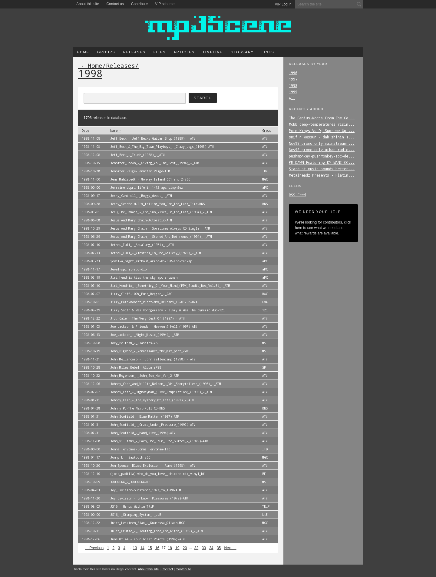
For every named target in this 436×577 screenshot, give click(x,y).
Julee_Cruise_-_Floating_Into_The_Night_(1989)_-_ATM (156, 531)
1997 (293, 79)
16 (157, 548)
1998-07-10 (91, 245)
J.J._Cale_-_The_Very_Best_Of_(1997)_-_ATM (147, 318)
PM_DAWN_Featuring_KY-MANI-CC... (322, 162)
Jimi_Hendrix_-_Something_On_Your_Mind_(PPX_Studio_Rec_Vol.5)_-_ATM (170, 286)
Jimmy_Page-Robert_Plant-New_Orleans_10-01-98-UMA (153, 302)
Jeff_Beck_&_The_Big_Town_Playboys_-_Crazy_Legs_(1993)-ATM (162, 146)
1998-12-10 (91, 474)
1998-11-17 (91, 269)
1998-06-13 (91, 335)
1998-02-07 (91, 392)
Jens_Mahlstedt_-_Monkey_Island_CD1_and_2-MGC (150, 179)
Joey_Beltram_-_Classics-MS (133, 343)
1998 (293, 85)
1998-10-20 (91, 465)
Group (266, 130)
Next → (230, 548)
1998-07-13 (91, 253)
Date (85, 130)
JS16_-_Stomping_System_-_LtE (135, 514)
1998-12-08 (91, 155)
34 (211, 548)
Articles (184, 52)
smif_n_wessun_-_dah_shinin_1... (322, 136)
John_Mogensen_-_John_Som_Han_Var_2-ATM (144, 375)
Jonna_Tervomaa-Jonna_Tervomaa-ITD (140, 449)
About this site (87, 4)
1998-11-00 (91, 179)
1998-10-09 (91, 482)
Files (160, 52)
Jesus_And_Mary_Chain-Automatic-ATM (141, 220)
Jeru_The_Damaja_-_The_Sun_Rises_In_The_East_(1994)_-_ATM (161, 212)
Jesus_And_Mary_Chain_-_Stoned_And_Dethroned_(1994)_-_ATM (161, 236)
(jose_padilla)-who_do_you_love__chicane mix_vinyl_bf (157, 474)
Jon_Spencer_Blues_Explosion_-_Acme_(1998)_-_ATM (153, 465)
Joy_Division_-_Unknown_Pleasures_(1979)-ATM (149, 498)
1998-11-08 (91, 138)
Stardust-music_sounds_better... (322, 168)
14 (142, 548)
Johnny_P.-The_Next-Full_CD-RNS (137, 408)
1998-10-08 (91, 343)
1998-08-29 (91, 310)
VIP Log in (283, 4)
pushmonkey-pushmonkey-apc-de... (322, 156)
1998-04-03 (91, 490)
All (292, 98)
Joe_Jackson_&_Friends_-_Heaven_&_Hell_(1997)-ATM (153, 326)
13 (135, 548)
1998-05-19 (91, 277)
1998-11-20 (91, 498)
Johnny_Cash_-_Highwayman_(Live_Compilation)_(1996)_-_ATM (161, 392)
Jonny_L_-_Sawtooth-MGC (130, 457)
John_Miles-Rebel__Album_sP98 (135, 367)
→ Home (90, 65)
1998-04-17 (91, 457)
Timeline (213, 52)
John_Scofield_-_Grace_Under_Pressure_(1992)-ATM (153, 425)
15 (150, 548)
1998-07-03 (91, 326)
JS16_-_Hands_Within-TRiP (132, 506)
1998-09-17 (91, 196)
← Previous (94, 548)
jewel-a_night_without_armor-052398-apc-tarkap (151, 261)
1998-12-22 (91, 318)
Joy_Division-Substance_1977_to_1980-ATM (145, 490)
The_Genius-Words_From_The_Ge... (322, 117)
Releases (134, 52)
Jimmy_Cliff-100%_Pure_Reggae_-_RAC (141, 294)
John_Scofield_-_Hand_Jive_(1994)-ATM (143, 433)
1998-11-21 (91, 359)
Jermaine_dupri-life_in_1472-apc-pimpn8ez (146, 187)
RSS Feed (297, 194)
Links (268, 52)
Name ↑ (115, 130)
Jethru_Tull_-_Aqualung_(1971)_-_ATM (142, 245)
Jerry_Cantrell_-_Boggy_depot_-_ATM (141, 196)
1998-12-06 (91, 384)
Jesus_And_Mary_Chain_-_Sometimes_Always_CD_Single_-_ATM (160, 228)
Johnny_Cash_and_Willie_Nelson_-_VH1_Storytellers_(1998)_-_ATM (165, 384)
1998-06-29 (91, 236)
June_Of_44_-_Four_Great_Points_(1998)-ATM (147, 539)
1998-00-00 (91, 187)
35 (219, 548)
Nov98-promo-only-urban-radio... (322, 149)
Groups (106, 52)
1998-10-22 (91, 375)
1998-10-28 (91, 171)
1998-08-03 (91, 506)
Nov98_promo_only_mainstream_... (322, 143)
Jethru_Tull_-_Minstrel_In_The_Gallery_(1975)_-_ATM (155, 253)
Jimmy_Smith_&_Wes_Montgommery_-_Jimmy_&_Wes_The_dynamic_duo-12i (167, 310)
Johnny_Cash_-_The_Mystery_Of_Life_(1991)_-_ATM (152, 400)
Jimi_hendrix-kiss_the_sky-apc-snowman (143, 277)
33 (204, 548)
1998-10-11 (91, 531)
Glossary (242, 52)
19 (177, 548)
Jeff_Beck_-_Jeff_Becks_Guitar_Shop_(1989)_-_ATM (153, 138)
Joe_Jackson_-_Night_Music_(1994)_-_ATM (144, 335)
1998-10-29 (91, 228)
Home (83, 52)
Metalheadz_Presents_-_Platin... (322, 175)
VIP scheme (164, 4)
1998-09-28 (91, 204)
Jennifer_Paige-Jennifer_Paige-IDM (140, 171)
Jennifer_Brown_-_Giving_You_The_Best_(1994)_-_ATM (154, 163)
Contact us (115, 4)
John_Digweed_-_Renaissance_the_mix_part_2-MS (150, 351)
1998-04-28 (91, 408)
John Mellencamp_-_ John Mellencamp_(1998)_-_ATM (153, 359)
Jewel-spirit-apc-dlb (128, 269)
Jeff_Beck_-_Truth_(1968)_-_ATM (137, 155)
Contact (167, 569)
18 (170, 548)
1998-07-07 (91, 294)
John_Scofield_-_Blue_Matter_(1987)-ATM (144, 416)
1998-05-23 (91, 261)
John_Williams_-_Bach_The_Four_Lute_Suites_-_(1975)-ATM (159, 441)
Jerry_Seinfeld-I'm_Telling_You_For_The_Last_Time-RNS (157, 204)
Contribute (139, 4)
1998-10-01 (91, 302)
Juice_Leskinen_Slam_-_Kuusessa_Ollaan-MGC (147, 523)
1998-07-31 (91, 416)
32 (196, 548)
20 (185, 548)
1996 (293, 72)
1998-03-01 (91, 212)
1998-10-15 (91, 163)
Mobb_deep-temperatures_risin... (322, 124)
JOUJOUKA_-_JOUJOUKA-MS (130, 482)
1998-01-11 (91, 400)
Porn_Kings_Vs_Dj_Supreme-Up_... (322, 130)
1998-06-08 (91, 220)
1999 (293, 91)
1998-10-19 (91, 351)
